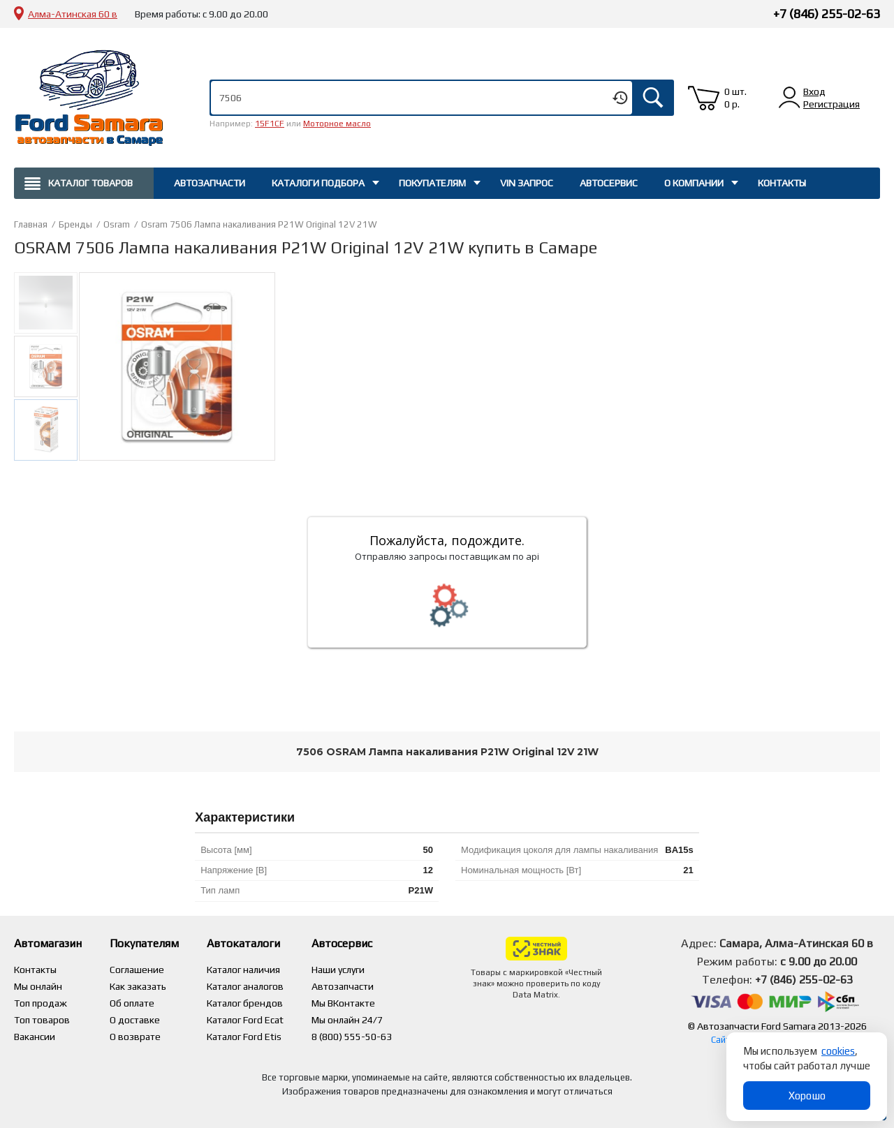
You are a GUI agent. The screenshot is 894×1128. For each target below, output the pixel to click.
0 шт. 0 (735, 98)
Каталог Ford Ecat (245, 1019)
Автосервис (609, 182)
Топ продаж (40, 1003)
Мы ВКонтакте (343, 1003)
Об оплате (132, 1003)
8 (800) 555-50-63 (352, 1036)
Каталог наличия (243, 969)
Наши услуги (338, 969)
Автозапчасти (209, 182)
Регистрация (831, 104)
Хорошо (807, 1095)
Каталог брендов (245, 1003)
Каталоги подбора (318, 182)
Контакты (782, 182)
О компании (694, 182)
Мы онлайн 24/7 (347, 1019)
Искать (653, 97)
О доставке (135, 1019)
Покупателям (432, 182)
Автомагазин (48, 943)
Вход (814, 91)
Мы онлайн (38, 986)
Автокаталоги (243, 943)
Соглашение (137, 969)
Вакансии (34, 1036)
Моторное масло (337, 123)
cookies (838, 1051)
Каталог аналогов (245, 986)
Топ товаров (42, 1019)
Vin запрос (526, 182)
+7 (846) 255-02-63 (826, 13)
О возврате (135, 1036)
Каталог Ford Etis (244, 1036)
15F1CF (269, 123)
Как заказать (138, 986)
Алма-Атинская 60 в (72, 14)
